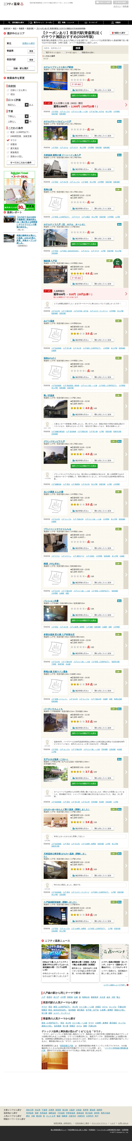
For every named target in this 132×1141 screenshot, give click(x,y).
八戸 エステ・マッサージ (99, 311)
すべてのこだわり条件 (20, 163)
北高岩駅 (54, 253)
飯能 (58, 1116)
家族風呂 (14, 152)
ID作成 (125, 6)
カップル (112, 1007)
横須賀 (39, 1116)
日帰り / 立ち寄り (18, 90)
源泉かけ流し (119, 1010)
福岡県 (99, 1110)
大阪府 (72, 1110)
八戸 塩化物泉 (56, 348)
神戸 (96, 1116)
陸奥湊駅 (62, 114)
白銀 (76, 997)
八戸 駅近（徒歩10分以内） (69, 251)
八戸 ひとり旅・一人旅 (79, 111)
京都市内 (81, 1116)
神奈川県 (30, 1110)
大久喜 (102, 997)
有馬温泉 (43, 1113)
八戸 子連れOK (66, 311)
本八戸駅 (108, 111)
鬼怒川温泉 (105, 1113)
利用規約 (92, 1130)
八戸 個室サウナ (78, 556)
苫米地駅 (104, 749)
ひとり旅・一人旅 (86, 1007)
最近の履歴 (120, 2)
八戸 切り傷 (67, 348)
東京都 (65, 1110)
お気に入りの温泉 (103, 2)
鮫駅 (67, 593)
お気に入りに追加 (104, 90)
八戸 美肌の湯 (83, 431)
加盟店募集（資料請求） (63, 1123)
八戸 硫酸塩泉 (56, 484)
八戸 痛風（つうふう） (59, 699)
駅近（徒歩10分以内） (57, 1010)
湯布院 (97, 1113)
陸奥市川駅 (117, 431)
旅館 (50, 1013)
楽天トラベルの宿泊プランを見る (84, 96)
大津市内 (89, 1116)
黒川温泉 (89, 1113)
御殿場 (64, 1116)
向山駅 (68, 664)
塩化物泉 (72, 1010)
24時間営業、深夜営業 (21, 136)
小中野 (63, 997)
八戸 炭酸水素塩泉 (58, 431)
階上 (118, 997)
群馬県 (58, 1110)
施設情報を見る (81, 90)
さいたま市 (50, 1116)
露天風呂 (80, 1010)
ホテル (105, 1007)
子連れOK (122, 1007)
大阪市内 (72, 1116)
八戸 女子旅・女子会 (96, 111)
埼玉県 (37, 1110)
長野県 (85, 1110)
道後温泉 (80, 1113)
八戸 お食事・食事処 (77, 627)
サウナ (44, 1007)
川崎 (33, 1116)
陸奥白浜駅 (118, 699)
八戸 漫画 (84, 182)
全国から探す (28, 43)
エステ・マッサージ (61, 1013)
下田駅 (53, 664)
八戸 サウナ (74, 147)
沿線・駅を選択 (20, 68)
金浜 (108, 997)
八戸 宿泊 (54, 111)
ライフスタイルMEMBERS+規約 (108, 1130)
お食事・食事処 (106, 1010)
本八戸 (56, 997)
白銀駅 (53, 351)
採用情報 (125, 1130)
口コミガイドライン (99, 1123)
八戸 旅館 (89, 627)
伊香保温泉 (70, 1113)
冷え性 (75, 1007)
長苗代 (49, 997)
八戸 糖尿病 (75, 484)
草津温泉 (30, 1113)
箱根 (37, 1113)
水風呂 (98, 1007)
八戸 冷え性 (64, 182)
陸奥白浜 (86, 997)
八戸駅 (117, 217)
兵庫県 (51, 1110)
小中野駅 (116, 111)
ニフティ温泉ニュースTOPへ (114, 985)
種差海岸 (94, 997)
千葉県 (44, 1110)
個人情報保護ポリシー (59, 1130)
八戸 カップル (65, 111)
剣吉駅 (119, 749)
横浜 (28, 1116)
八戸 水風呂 (86, 217)
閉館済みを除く (88, 52)
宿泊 (50, 1007)
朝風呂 (44, 1010)
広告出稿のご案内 (82, 1123)
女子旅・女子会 (92, 1010)
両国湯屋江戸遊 (66, 1046)
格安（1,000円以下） (62, 1007)
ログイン (117, 6)
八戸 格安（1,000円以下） (60, 217)
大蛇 (113, 997)
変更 (31, 51)
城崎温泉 (52, 1113)
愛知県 (92, 1110)
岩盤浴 (13, 144)
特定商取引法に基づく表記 (77, 1130)
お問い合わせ (123, 1123)
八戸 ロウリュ (66, 556)
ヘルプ (112, 1123)
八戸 (43, 997)
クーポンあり (71, 52)
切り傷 (44, 1013)
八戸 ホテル (64, 147)
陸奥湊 (70, 997)
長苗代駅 (54, 114)
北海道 (79, 1110)
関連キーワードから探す (14, 1119)
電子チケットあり (53, 52)
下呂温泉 (61, 1113)
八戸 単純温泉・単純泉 (71, 385)
